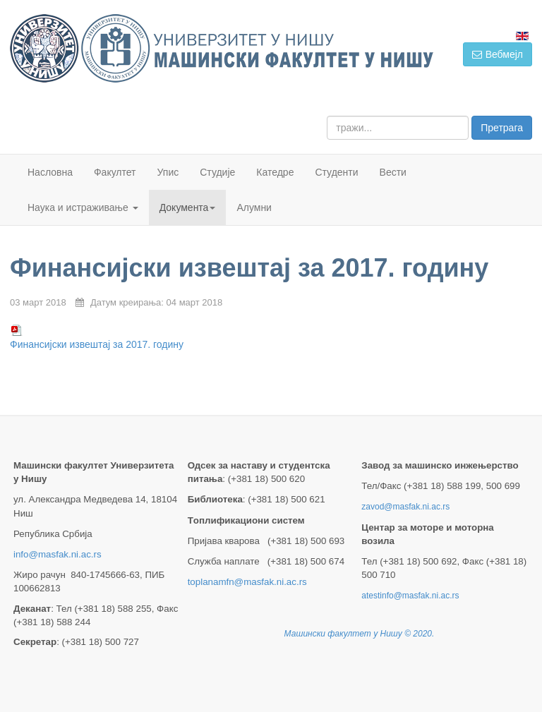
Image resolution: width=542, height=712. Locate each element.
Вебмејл (497, 54)
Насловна (50, 172)
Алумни (254, 207)
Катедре (275, 172)
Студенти (336, 172)
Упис (168, 172)
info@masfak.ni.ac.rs (57, 554)
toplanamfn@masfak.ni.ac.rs (247, 582)
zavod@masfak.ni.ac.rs (405, 507)
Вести (393, 172)
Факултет (115, 172)
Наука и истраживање (83, 207)
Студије (217, 172)
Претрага (502, 127)
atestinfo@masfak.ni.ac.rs (410, 596)
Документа (187, 207)
